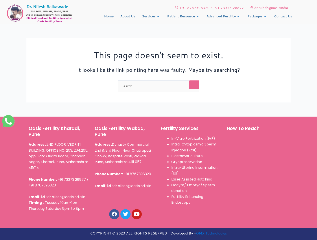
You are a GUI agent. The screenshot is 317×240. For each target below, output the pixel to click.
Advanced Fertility (223, 16)
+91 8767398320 (123, 174)
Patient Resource (183, 16)
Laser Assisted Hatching (191, 179)
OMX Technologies (211, 233)
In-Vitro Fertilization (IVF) (193, 138)
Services (151, 16)
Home (109, 16)
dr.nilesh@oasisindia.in (57, 196)
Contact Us (283, 16)
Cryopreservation (186, 161)
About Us (127, 16)
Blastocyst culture (187, 156)
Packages (257, 16)
